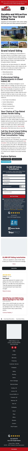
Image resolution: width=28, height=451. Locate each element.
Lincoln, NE (14, 391)
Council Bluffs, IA (14, 394)
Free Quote (14, 449)
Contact (14, 354)
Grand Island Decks (16, 159)
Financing (14, 361)
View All (14, 403)
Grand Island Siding (6, 161)
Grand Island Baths (6, 159)
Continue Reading (8, 312)
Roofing (14, 374)
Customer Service (14, 364)
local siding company (6, 87)
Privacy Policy (20, 209)
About (14, 411)
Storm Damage (14, 380)
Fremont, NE (14, 397)
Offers (14, 417)
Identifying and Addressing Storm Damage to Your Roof (13, 299)
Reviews (14, 420)
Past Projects (14, 426)
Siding (14, 371)
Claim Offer (14, 268)
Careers (14, 423)
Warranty (14, 357)
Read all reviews (7, 291)
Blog (14, 414)
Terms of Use (12, 209)
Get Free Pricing (14, 196)
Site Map (17, 443)
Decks (14, 377)
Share (14, 264)
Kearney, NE (14, 400)
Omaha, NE (14, 388)
